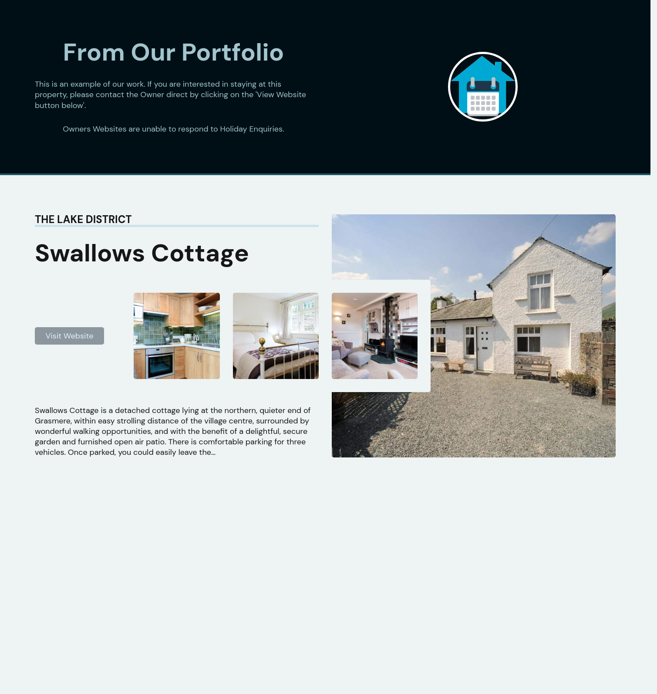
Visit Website (70, 336)
